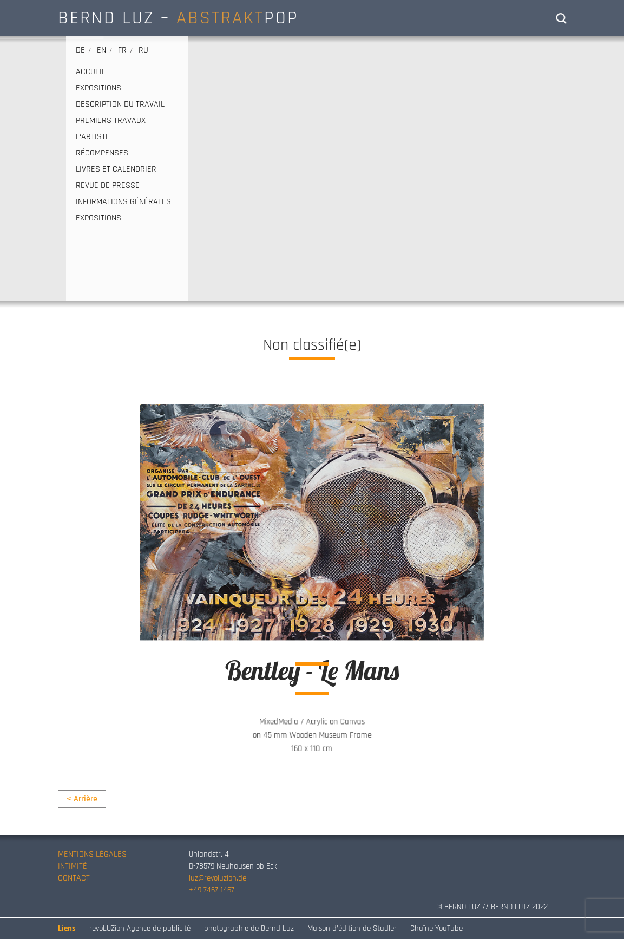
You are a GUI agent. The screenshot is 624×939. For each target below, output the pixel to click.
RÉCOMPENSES (102, 153)
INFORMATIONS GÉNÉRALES (123, 202)
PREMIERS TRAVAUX (111, 120)
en (101, 50)
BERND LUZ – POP (178, 18)
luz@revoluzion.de (217, 878)
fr (122, 50)
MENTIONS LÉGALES (92, 854)
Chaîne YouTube (436, 928)
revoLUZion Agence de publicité (140, 928)
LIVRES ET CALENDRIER (116, 169)
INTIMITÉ (72, 866)
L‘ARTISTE (93, 137)
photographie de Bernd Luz (249, 928)
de (80, 50)
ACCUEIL (91, 72)
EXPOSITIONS (98, 88)
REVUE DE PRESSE (108, 185)
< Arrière (82, 799)
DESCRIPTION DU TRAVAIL (120, 104)
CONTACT (74, 878)
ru (143, 50)
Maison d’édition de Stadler (352, 928)
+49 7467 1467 (211, 890)
